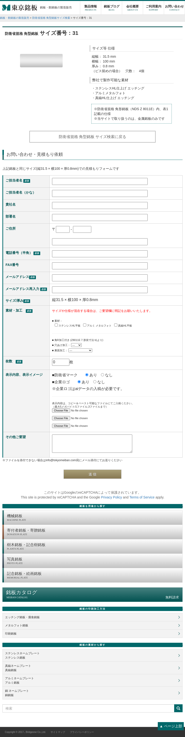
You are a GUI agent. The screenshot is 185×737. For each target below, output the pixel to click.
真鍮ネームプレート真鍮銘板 (18, 668)
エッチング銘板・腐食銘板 (22, 617)
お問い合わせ (174, 8)
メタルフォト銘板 (16, 625)
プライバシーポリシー (82, 732)
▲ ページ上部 (170, 726)
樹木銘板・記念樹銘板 (93, 547)
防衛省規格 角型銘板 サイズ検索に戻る (92, 137)
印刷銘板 (11, 633)
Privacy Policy (111, 497)
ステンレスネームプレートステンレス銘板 (22, 655)
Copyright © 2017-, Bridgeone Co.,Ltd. (25, 732)
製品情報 (90, 8)
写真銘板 (93, 561)
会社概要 (132, 8)
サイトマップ (58, 732)
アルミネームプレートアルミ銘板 (19, 680)
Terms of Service (141, 497)
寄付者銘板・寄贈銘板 (93, 532)
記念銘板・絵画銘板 (93, 576)
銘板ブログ (111, 8)
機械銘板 (93, 518)
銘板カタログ (92, 594)
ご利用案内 (153, 8)
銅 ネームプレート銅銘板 (17, 693)
